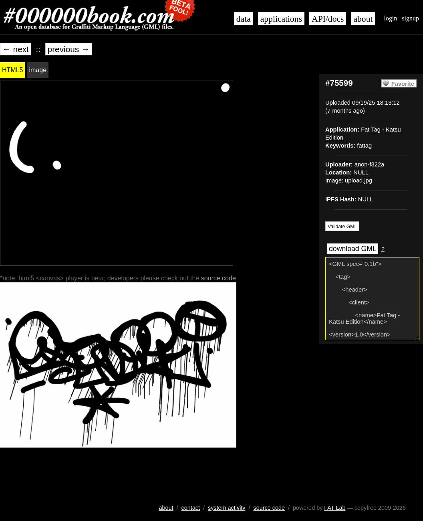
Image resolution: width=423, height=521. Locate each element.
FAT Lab (334, 508)
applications (281, 19)
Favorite (402, 84)
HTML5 (12, 70)
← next (15, 49)
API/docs (328, 19)
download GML (353, 249)
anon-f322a (369, 164)
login (390, 18)
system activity (227, 508)
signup (410, 18)
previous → (69, 49)
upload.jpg (358, 180)
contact (190, 508)
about (363, 19)
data (243, 19)
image (37, 70)
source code (218, 278)
